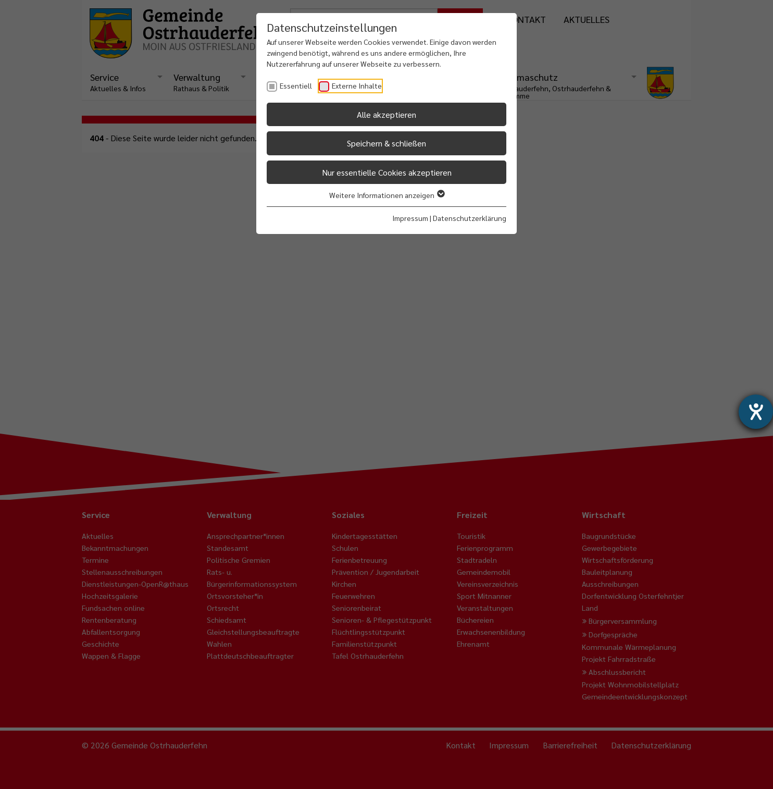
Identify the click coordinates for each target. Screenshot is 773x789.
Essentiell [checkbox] (296, 85)
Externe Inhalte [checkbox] (357, 85)
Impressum (410, 218)
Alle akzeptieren (386, 114)
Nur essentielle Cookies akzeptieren (387, 172)
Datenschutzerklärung (469, 218)
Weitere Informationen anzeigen (386, 195)
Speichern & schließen (386, 143)
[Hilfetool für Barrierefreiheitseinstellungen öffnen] (756, 411)
